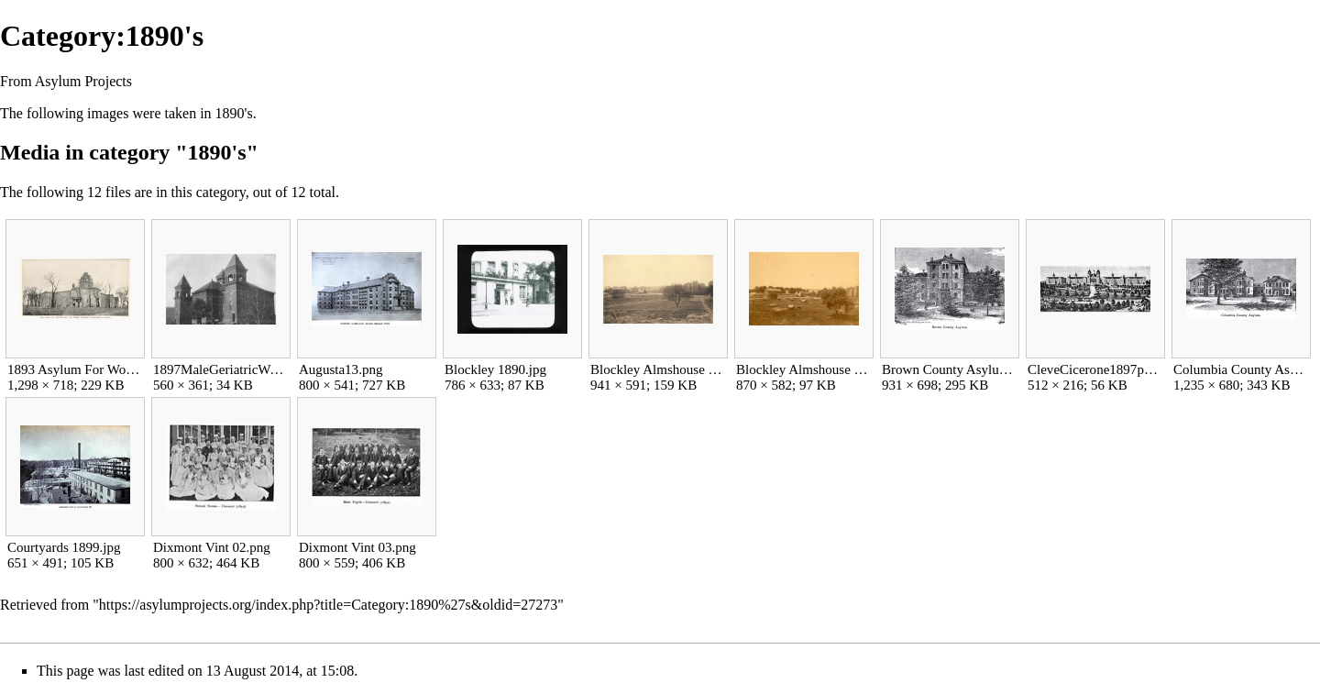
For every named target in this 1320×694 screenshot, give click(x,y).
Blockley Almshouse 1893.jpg (803, 369)
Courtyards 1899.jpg (64, 547)
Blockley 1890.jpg (495, 369)
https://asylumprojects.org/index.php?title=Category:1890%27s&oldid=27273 (328, 604)
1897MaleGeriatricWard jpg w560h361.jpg (220, 369)
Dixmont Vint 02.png (211, 547)
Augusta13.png (340, 369)
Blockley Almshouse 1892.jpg (657, 369)
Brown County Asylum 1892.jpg (949, 369)
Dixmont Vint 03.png (357, 547)
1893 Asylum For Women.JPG (74, 369)
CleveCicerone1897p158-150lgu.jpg (1095, 369)
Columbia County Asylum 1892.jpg (1240, 369)
